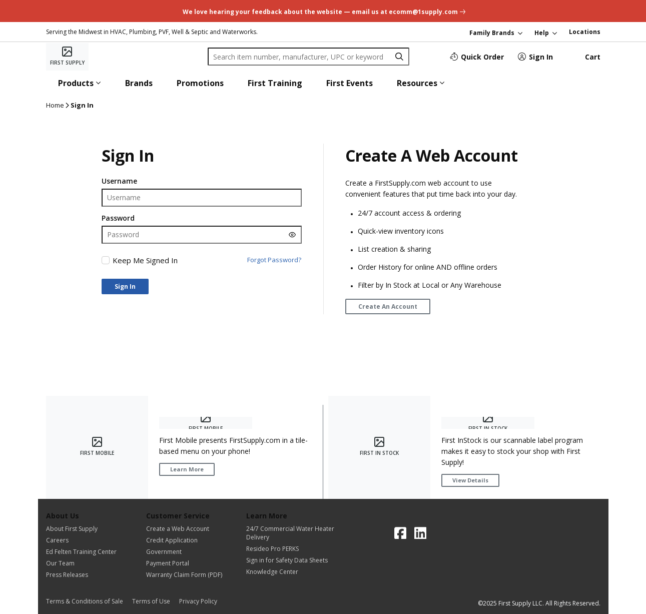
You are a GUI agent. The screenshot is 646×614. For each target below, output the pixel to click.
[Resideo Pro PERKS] (290, 548)
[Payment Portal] (184, 563)
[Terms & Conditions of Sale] (87, 601)
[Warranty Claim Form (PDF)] (184, 574)
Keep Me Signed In (145, 260)
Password (118, 218)
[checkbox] (106, 260)
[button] (79, 83)
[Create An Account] (387, 306)
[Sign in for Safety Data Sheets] (290, 560)
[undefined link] (323, 11)
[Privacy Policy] (198, 601)
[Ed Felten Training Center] (81, 551)
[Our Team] (81, 563)
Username (119, 181)
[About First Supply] (81, 528)
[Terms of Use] (154, 601)
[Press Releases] (81, 574)
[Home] (67, 56)
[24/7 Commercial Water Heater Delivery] (290, 532)
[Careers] (81, 540)
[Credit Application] (184, 540)
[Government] (184, 551)
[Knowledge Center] (290, 571)
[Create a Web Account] (184, 528)
